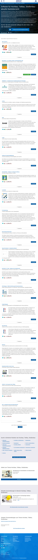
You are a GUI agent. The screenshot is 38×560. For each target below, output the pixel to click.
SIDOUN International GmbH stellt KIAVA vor (8, 521)
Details (34, 54)
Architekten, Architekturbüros (19, 440)
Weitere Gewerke (28, 450)
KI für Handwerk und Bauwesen (19, 447)
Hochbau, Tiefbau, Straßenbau (19, 3)
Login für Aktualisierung (16, 541)
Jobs (1, 540)
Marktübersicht (4, 32)
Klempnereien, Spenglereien (30, 447)
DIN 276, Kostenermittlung (30, 443)
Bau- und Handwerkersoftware (10, 3)
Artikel (10, 32)
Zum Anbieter (27, 74)
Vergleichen (19, 57)
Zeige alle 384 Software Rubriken (19, 457)
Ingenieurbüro (28, 444)
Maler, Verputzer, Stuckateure (7, 450)
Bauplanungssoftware (6, 443)
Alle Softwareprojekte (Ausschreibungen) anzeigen (19, 507)
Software (3, 3)
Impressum (2, 541)
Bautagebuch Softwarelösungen (28, 22)
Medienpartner (15, 540)
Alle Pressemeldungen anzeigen (19, 528)
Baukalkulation (28, 440)
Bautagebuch (16, 443)
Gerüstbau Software (17, 444)
